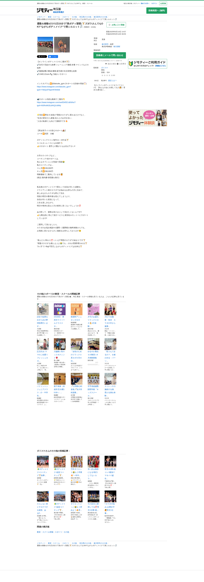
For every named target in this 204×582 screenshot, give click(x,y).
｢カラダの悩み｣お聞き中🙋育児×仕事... (110, 502)
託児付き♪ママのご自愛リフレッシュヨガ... (43, 350)
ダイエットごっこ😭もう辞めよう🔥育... (76, 501)
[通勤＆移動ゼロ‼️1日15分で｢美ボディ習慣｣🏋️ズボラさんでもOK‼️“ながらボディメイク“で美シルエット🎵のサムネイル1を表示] (45, 44)
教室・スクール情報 (45, 532)
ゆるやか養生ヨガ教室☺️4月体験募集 (93, 348)
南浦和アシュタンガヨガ (76, 312)
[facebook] (53, 56)
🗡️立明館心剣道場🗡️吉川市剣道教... (76, 383)
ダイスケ (104, 68)
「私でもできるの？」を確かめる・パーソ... (110, 350)
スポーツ (65, 17)
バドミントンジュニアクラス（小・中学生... (43, 385)
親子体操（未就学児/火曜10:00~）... (60, 383)
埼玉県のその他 (85, 17)
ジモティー (41, 17)
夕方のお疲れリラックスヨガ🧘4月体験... (93, 315)
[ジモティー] (45, 10)
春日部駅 (116, 47)
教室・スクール (54, 17)
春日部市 (105, 44)
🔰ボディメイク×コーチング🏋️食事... (43, 466)
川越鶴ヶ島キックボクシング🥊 (60, 348)
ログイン (154, 3)
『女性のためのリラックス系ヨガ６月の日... (76, 350)
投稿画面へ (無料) (156, 10)
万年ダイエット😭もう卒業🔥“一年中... (76, 466)
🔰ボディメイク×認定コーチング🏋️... (60, 466)
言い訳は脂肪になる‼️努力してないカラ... (93, 468)
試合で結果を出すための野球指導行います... (43, 315)
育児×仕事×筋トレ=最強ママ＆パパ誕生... (110, 468)
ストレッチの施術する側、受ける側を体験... (110, 385)
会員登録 (163, 3)
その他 (74, 17)
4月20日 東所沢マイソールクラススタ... (60, 315)
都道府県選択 (58, 12)
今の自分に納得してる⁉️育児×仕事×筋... (93, 501)
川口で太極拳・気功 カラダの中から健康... (110, 315)
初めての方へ (145, 3)
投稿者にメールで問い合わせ (109, 55)
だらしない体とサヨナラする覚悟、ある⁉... (43, 502)
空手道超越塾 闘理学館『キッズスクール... (93, 385)
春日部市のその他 (100, 17)
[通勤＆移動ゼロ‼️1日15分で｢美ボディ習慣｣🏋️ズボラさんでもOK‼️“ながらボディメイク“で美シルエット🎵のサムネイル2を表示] (62, 44)
